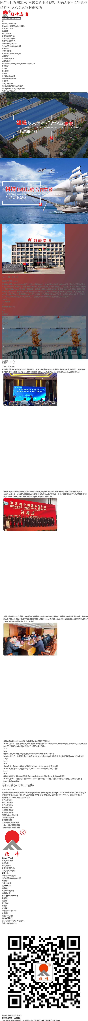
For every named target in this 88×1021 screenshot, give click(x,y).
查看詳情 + (6, 314)
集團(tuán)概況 (7, 28)
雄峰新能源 (6, 61)
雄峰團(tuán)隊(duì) (9, 78)
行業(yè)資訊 (6, 51)
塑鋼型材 (5, 66)
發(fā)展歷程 (6, 33)
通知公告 (5, 48)
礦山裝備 (5, 71)
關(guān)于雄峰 (7, 26)
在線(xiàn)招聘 (7, 83)
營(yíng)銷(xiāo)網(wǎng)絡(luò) (13, 88)
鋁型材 (4, 68)
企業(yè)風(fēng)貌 (8, 38)
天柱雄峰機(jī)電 (8, 58)
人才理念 (5, 81)
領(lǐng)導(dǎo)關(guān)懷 (11, 46)
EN (3, 21)
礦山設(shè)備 (19, 797)
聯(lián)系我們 (7, 86)
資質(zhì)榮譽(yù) (8, 36)
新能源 (4, 73)
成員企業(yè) (6, 53)
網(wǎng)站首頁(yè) (9, 23)
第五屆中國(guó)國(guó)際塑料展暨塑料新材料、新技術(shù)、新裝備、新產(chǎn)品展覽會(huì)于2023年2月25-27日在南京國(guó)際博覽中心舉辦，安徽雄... (45, 620)
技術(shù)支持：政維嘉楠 (11, 1018)
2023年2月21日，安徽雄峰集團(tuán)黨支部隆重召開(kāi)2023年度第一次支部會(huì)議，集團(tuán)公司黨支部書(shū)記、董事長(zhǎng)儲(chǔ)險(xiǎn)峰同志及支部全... (45, 745)
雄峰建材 (5, 56)
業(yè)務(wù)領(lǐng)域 (10, 63)
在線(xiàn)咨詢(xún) (9, 91)
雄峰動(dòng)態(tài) (9, 43)
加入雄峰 (5, 76)
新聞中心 (5, 41)
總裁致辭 (5, 31)
